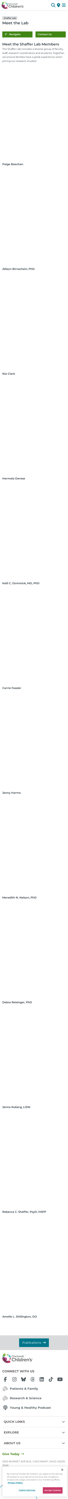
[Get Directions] (58, 5)
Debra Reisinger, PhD (17, 1002)
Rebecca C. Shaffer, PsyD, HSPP (24, 1212)
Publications (34, 1342)
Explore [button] (35, 1432)
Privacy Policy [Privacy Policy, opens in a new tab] (15, 1482)
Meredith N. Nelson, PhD (19, 897)
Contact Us (45, 34)
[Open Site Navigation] (63, 5)
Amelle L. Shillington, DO (19, 1316)
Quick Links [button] (35, 1421)
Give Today (11, 1454)
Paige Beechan (12, 164)
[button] (53, 5)
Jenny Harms (11, 792)
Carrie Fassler (11, 688)
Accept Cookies (52, 1490)
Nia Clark (8, 373)
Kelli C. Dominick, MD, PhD (20, 583)
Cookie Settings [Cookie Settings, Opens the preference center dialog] (27, 1490)
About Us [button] (35, 1443)
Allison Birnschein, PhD (18, 269)
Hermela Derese (13, 478)
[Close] (62, 1469)
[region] (34, 1481)
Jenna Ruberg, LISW (16, 1107)
